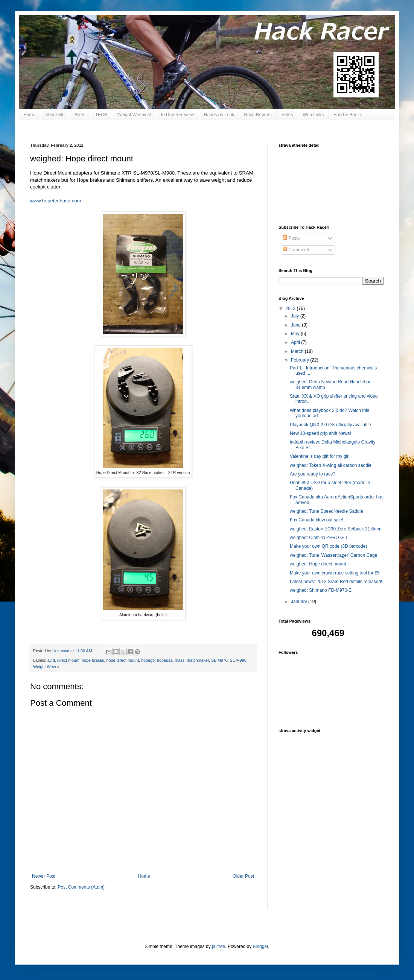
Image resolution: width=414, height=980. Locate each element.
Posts (291, 238)
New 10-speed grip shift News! (320, 433)
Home (29, 114)
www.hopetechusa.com (55, 201)
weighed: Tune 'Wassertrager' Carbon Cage (333, 555)
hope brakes (93, 660)
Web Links (313, 114)
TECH (101, 114)
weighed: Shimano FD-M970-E (321, 590)
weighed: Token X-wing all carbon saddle (330, 465)
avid (51, 660)
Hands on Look (219, 114)
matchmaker (198, 660)
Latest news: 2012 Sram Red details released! (336, 581)
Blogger (260, 946)
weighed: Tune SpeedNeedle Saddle (326, 511)
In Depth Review (177, 114)
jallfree (218, 946)
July (295, 316)
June (296, 325)
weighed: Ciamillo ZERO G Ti (319, 537)
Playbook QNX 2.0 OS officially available (330, 424)
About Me (54, 114)
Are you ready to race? (312, 474)
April (296, 342)
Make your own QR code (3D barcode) (328, 546)
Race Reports (257, 114)
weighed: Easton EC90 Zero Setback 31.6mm (335, 529)
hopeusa (164, 660)
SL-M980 (238, 660)
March (298, 351)
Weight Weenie (47, 666)
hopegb (148, 660)
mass (179, 660)
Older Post (243, 876)
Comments (296, 249)
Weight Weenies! (134, 114)
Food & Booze (347, 114)
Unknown (61, 651)
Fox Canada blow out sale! (316, 520)
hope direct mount (123, 660)
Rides (287, 114)
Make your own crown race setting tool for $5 (335, 573)
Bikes (79, 114)
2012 (291, 308)
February (300, 360)
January (299, 601)
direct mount (68, 660)
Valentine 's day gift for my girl (320, 456)
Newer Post (43, 876)
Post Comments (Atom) (81, 887)
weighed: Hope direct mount (318, 564)
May (296, 333)
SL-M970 (219, 660)
